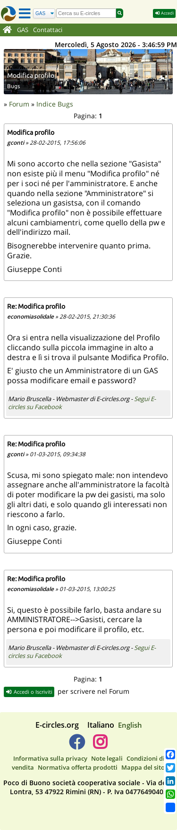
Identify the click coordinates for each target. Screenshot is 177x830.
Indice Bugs (54, 103)
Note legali (107, 758)
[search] (86, 13)
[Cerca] (44, 13)
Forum (19, 103)
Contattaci (47, 30)
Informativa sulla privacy (50, 758)
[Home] (7, 30)
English (130, 725)
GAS (22, 30)
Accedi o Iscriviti (29, 691)
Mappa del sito (143, 767)
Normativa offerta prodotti (78, 767)
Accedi (164, 13)
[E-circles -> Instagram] (100, 745)
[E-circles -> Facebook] (76, 745)
